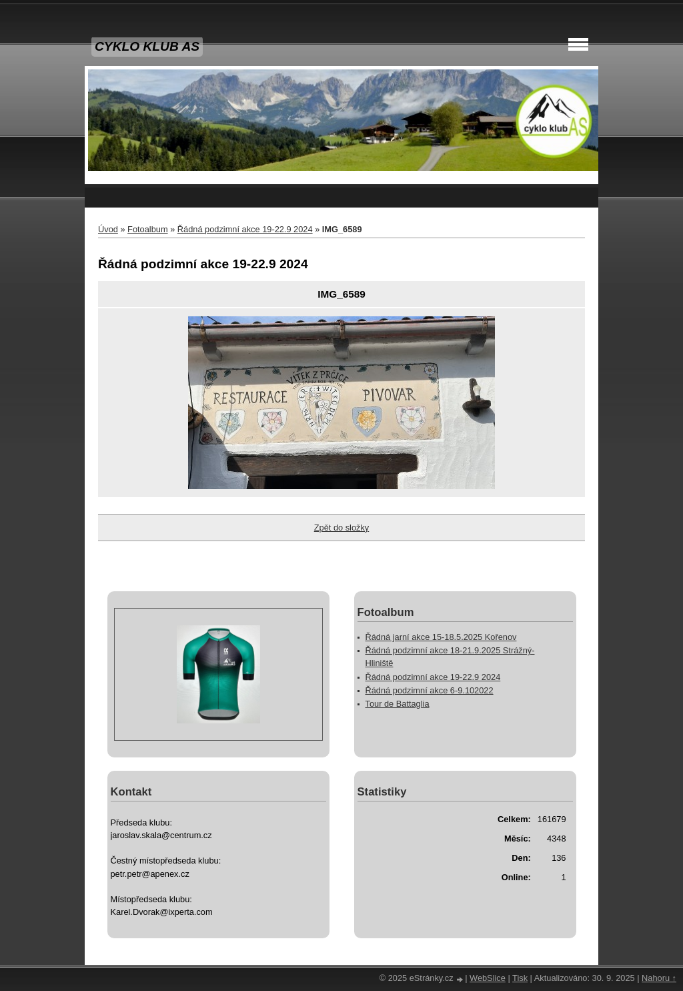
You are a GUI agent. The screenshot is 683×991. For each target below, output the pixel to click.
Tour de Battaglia (398, 704)
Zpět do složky (342, 528)
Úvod (108, 229)
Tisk (520, 978)
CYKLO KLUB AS (147, 46)
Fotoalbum (147, 229)
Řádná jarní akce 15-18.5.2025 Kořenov (441, 637)
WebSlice (488, 978)
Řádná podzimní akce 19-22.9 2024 (245, 229)
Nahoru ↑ (659, 978)
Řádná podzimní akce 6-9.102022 (430, 690)
